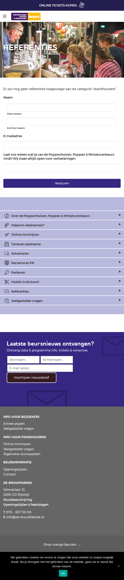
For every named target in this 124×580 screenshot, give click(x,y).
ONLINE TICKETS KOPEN (58, 5)
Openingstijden (15, 469)
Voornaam (14, 113)
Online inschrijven (25, 235)
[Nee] (118, 566)
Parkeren (18, 272)
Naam (8, 97)
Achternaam (16, 128)
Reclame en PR (22, 263)
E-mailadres (12, 136)
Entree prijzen (14, 424)
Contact (9, 474)
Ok (63, 573)
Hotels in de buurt (25, 282)
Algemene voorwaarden (21, 454)
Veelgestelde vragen (27, 301)
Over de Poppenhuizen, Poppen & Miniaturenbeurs (50, 216)
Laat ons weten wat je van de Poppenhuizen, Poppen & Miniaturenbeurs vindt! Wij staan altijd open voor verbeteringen (58, 157)
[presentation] (41, 391)
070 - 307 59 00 (17, 512)
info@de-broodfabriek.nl (23, 517)
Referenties (20, 291)
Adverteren (20, 254)
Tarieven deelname (26, 244)
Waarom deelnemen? (27, 225)
